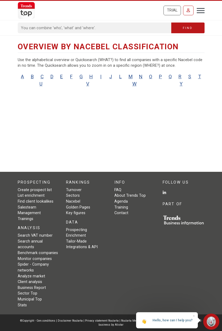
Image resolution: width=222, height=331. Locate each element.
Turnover (74, 190)
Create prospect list (35, 190)
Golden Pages (78, 207)
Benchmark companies (38, 253)
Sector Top (27, 293)
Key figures (75, 213)
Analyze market (31, 276)
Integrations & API (82, 247)
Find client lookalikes (35, 201)
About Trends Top (130, 195)
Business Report (32, 287)
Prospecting (76, 230)
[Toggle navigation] (199, 10)
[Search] (95, 28)
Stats (22, 305)
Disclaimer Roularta (70, 320)
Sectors (73, 195)
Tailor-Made (76, 241)
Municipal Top (30, 299)
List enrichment (31, 195)
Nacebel (73, 201)
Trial (172, 10)
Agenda (121, 201)
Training (121, 207)
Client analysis (30, 282)
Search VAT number (35, 235)
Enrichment (76, 235)
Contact (121, 213)
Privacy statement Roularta (102, 320)
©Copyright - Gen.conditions (37, 320)
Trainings (25, 219)
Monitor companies (35, 258)
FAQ (117, 190)
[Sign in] (188, 10)
